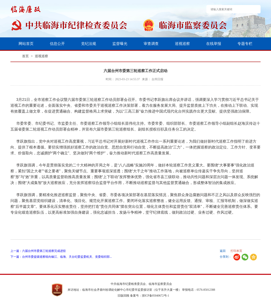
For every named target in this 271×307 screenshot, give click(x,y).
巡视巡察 (182, 44)
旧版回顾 (123, 295)
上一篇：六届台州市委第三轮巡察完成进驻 (38, 250)
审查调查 (151, 44)
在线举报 (213, 44)
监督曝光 (119, 44)
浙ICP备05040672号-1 (155, 295)
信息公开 (57, 44)
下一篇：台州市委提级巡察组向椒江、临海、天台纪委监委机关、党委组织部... (61, 256)
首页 (25, 56)
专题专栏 (244, 44)
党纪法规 (88, 44)
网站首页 (26, 44)
